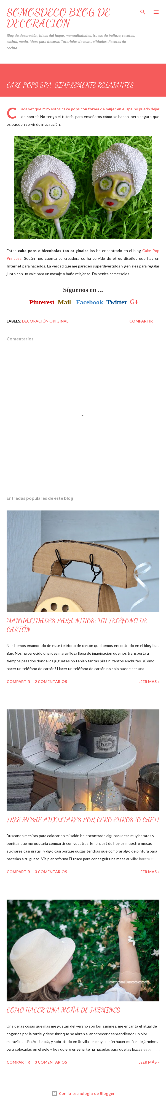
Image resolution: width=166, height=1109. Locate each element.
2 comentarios (51, 681)
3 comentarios (51, 871)
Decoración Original (45, 321)
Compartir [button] (141, 321)
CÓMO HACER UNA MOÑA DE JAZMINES (63, 1010)
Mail (64, 302)
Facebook (89, 302)
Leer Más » (148, 681)
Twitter (116, 302)
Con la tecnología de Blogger (83, 1093)
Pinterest (42, 302)
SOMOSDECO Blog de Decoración (58, 18)
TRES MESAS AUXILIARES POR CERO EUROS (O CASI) (83, 820)
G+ (134, 302)
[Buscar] (143, 10)
